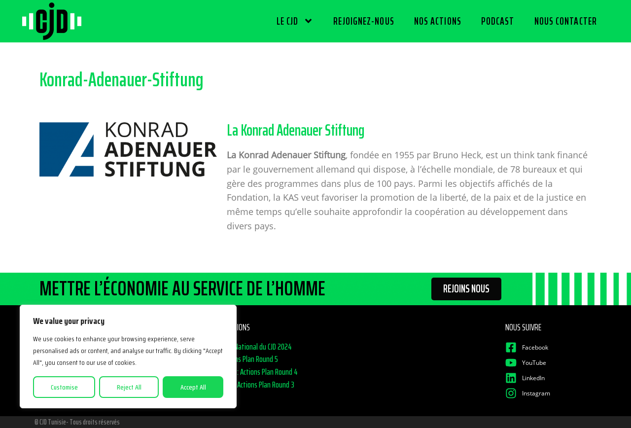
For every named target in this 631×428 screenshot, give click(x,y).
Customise (64, 387)
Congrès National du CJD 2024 (251, 347)
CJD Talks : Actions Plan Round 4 (254, 372)
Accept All (193, 387)
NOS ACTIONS (437, 21)
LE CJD (295, 21)
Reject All (129, 387)
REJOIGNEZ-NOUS (363, 21)
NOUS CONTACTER (565, 21)
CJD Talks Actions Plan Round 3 (252, 385)
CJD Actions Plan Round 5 (244, 359)
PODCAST (498, 21)
